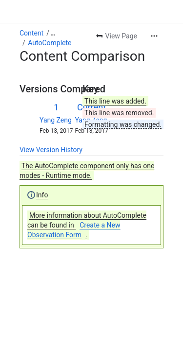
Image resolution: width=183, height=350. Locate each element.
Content (31, 33)
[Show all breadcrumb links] (52, 33)
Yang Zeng (56, 120)
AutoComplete (49, 43)
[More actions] (154, 36)
